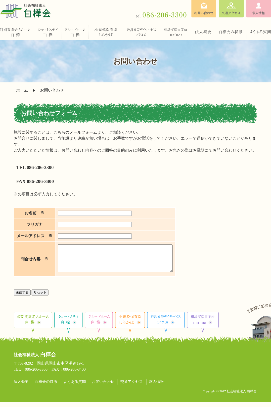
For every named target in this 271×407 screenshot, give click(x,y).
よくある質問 (74, 387)
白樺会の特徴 (46, 387)
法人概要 (21, 387)
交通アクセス (131, 387)
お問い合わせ (103, 387)
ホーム (22, 90)
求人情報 (156, 387)
